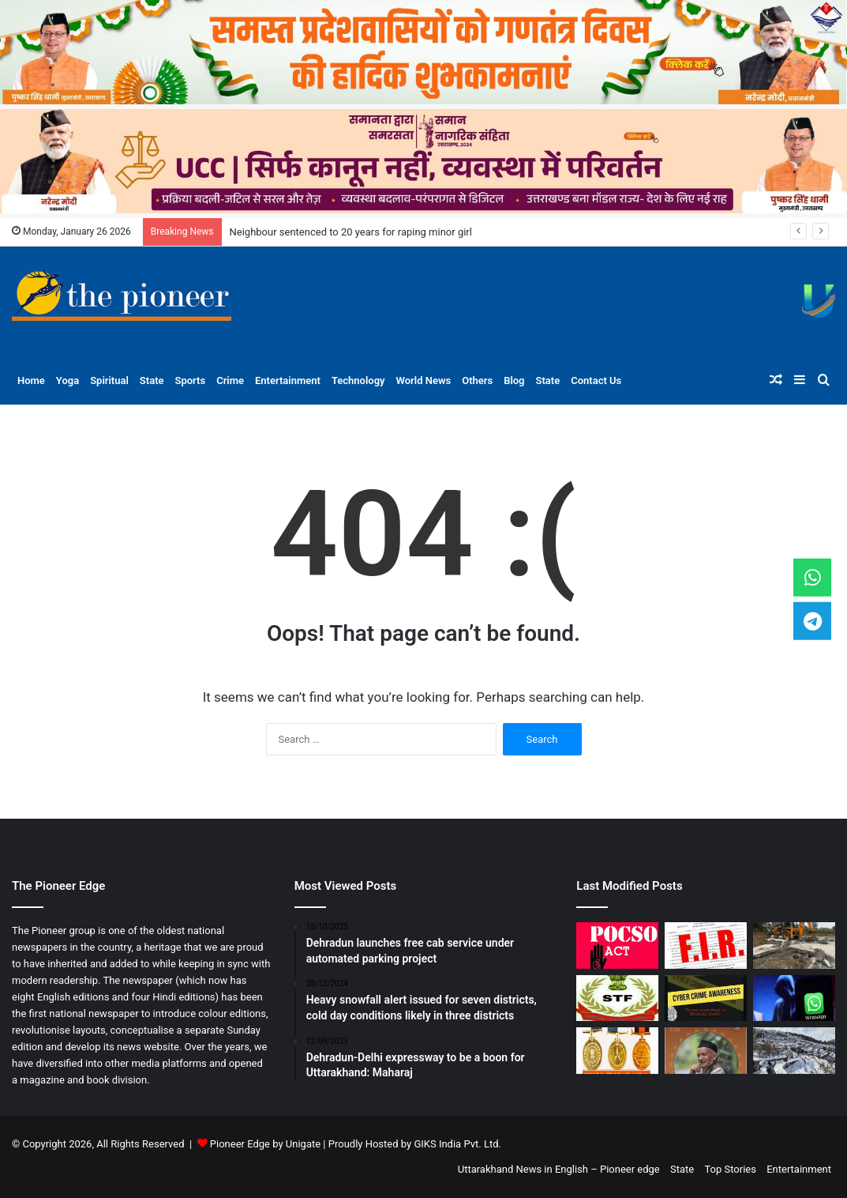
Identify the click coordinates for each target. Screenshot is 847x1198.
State (152, 380)
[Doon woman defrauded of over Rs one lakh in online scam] (706, 998)
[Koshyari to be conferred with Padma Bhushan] (706, 1050)
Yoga (67, 380)
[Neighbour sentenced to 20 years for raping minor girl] (617, 945)
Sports (190, 380)
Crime (230, 380)
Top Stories (730, 1169)
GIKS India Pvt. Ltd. (457, 1144)
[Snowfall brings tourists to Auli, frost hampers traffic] (794, 1050)
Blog (514, 380)
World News (424, 380)
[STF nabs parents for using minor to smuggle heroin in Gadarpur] (617, 998)
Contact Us (596, 380)
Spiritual (109, 380)
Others (477, 380)
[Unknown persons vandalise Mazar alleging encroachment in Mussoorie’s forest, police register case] (706, 945)
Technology (358, 380)
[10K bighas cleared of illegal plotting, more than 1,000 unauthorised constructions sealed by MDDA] (794, 945)
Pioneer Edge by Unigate (265, 1144)
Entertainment (287, 380)
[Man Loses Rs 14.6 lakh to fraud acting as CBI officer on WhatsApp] (794, 998)
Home (31, 380)
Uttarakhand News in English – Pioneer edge (559, 1169)
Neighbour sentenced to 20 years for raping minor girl (351, 232)
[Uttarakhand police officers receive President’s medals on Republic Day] (617, 1050)
